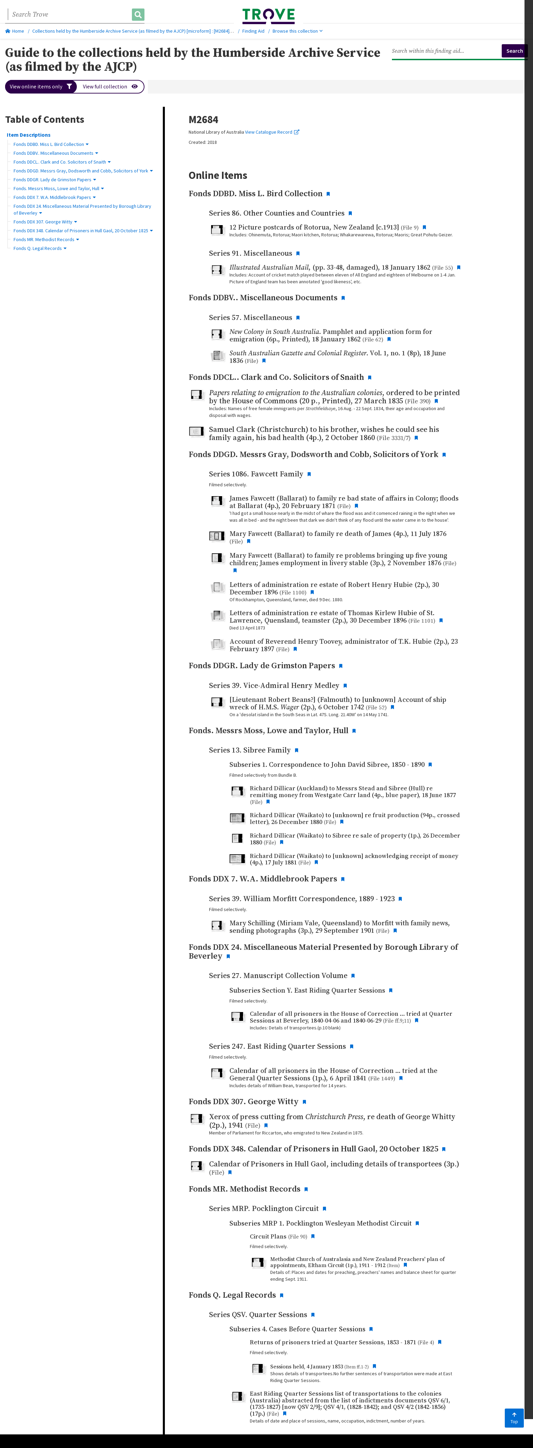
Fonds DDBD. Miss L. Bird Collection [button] (51, 144)
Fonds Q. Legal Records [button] (40, 248)
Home (14, 31)
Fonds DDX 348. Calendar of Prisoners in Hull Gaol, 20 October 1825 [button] (83, 231)
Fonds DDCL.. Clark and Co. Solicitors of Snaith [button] (62, 162)
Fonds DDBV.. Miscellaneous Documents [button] (56, 153)
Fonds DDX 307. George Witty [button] (45, 222)
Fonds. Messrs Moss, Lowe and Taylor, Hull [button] (59, 188)
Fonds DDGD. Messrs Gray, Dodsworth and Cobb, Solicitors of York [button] (83, 171)
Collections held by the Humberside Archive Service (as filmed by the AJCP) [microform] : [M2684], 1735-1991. (142, 31)
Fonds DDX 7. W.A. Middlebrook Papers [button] (55, 197)
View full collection (110, 86)
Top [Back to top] (514, 1418)
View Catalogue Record (272, 132)
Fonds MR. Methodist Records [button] (46, 239)
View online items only (41, 86)
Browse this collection (298, 31)
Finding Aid (253, 31)
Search (514, 50)
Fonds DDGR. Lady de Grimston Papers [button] (55, 179)
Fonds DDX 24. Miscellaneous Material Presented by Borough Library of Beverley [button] (82, 209)
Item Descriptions (29, 134)
